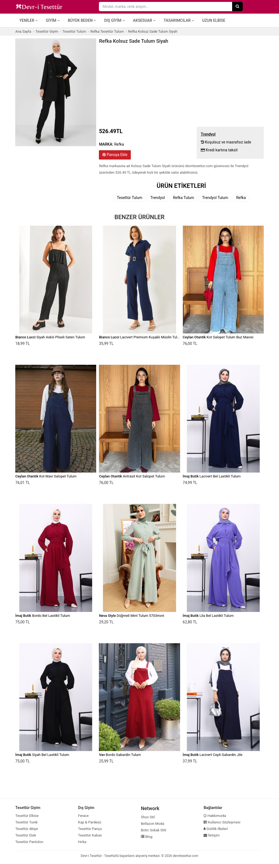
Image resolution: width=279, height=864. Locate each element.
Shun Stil (148, 817)
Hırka (82, 842)
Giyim (53, 20)
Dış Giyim (114, 20)
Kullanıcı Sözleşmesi (222, 822)
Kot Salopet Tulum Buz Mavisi (218, 337)
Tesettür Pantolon (29, 842)
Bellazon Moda (152, 824)
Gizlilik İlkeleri (216, 829)
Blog (146, 837)
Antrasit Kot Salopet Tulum (132, 476)
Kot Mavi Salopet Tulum (45, 476)
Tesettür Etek (25, 835)
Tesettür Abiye (26, 829)
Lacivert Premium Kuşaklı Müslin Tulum (140, 337)
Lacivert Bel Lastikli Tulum (212, 476)
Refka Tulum (183, 197)
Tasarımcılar (179, 20)
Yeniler (28, 20)
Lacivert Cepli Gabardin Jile (212, 755)
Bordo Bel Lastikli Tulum (42, 616)
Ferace (83, 816)
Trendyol (157, 197)
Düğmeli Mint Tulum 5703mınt (131, 616)
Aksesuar (144, 20)
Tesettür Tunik (26, 822)
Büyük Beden (82, 20)
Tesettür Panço (90, 829)
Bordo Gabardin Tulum (120, 755)
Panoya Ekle (114, 154)
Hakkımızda (215, 816)
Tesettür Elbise (27, 816)
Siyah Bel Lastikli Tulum (42, 755)
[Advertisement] (181, 85)
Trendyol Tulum (215, 197)
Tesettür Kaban (90, 835)
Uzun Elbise (213, 20)
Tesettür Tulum (129, 197)
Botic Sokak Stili (153, 830)
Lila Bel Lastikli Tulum (208, 616)
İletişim (212, 835)
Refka (241, 197)
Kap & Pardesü (89, 822)
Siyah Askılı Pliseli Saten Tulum (50, 337)
